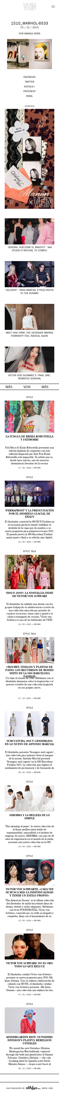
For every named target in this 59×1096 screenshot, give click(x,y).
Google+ (5, 1093)
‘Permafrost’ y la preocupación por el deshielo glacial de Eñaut (29, 513)
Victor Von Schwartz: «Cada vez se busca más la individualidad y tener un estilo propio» (29, 892)
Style (29, 397)
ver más (37, 468)
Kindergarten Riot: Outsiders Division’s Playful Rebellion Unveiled (29, 1040)
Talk (33, 551)
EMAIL (29, 96)
